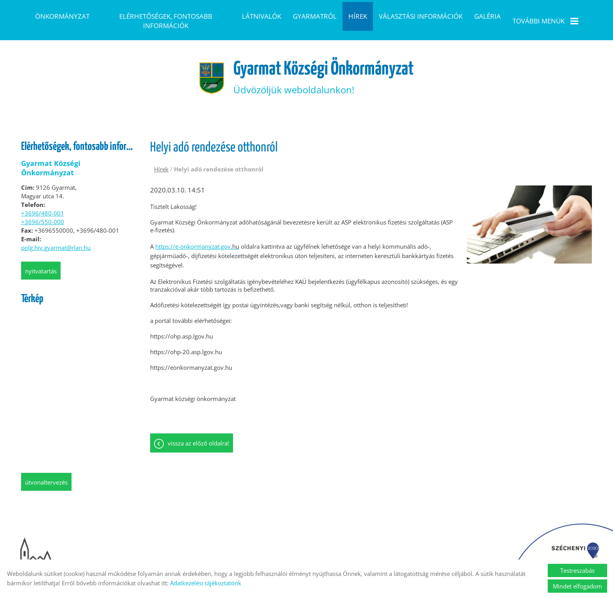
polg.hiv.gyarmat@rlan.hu (56, 234)
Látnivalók (261, 16)
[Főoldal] (211, 64)
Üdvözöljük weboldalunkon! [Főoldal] (323, 64)
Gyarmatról (315, 16)
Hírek (357, 16)
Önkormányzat (62, 16)
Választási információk (420, 16)
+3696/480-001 (42, 200)
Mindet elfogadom (577, 586)
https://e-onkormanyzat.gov (197, 233)
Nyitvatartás (41, 258)
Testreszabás (577, 570)
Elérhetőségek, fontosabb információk (165, 21)
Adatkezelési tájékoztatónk (205, 583)
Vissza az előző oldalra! (198, 430)
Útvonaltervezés (46, 469)
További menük (545, 20)
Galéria (487, 16)
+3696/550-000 (42, 208)
